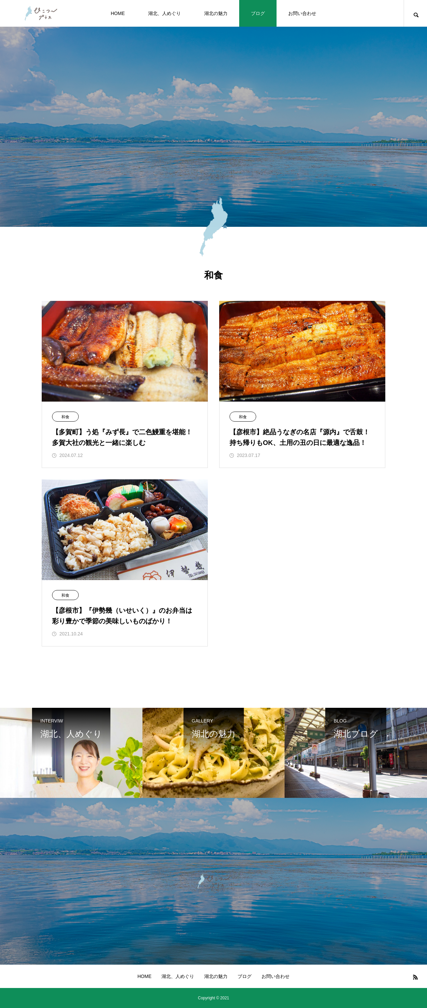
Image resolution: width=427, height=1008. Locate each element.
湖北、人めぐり (164, 13)
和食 (65, 417)
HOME (118, 13)
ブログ (258, 13)
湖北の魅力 (216, 13)
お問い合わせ (302, 13)
